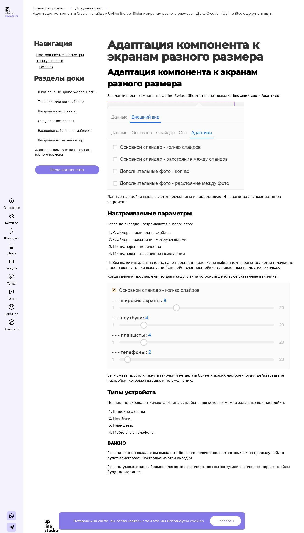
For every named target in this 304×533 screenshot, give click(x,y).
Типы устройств (49, 61)
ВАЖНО (46, 67)
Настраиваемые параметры (60, 55)
